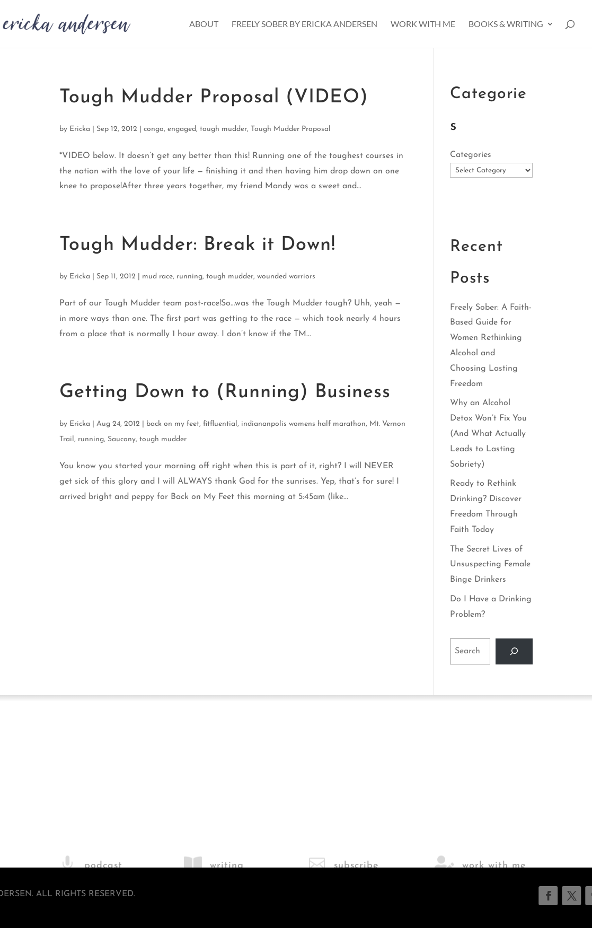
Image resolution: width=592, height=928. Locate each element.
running (189, 277)
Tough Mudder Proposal (291, 129)
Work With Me (423, 24)
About (203, 24)
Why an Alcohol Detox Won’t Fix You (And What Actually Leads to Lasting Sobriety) (488, 433)
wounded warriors (286, 277)
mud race (157, 277)
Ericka (79, 129)
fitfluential (220, 424)
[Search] (514, 651)
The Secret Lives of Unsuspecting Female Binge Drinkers (490, 564)
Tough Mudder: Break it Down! (197, 245)
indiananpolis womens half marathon (303, 424)
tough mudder (223, 129)
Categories (470, 155)
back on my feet (172, 424)
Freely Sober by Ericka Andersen (304, 24)
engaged (181, 129)
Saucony (122, 439)
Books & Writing (506, 24)
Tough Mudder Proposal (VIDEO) (213, 97)
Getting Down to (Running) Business (225, 392)
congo (154, 129)
